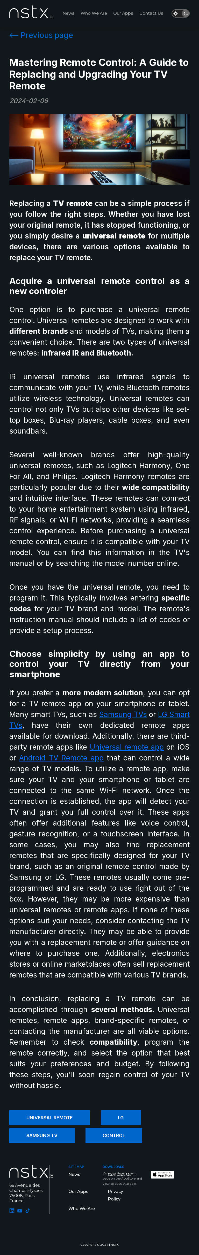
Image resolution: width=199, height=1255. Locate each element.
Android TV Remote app (61, 757)
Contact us (151, 13)
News (68, 13)
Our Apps (123, 13)
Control (114, 1135)
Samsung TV (42, 1135)
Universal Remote (49, 1117)
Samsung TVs (123, 714)
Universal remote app (127, 747)
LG (121, 1117)
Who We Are (94, 13)
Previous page (41, 35)
